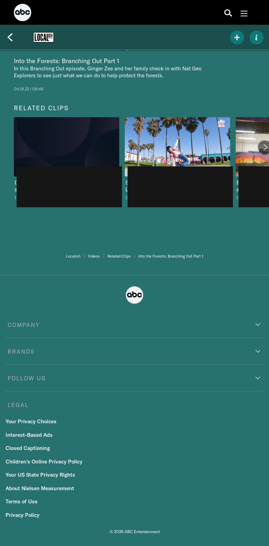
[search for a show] (228, 12)
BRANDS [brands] (21, 351)
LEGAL (18, 405)
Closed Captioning (28, 448)
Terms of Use (21, 501)
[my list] (237, 37)
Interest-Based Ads (29, 435)
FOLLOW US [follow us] (27, 378)
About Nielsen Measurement (40, 488)
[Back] (10, 37)
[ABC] (22, 13)
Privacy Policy (23, 515)
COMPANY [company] (24, 325)
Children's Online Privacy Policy (44, 461)
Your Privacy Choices (31, 421)
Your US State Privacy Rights (40, 474)
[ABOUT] (256, 37)
